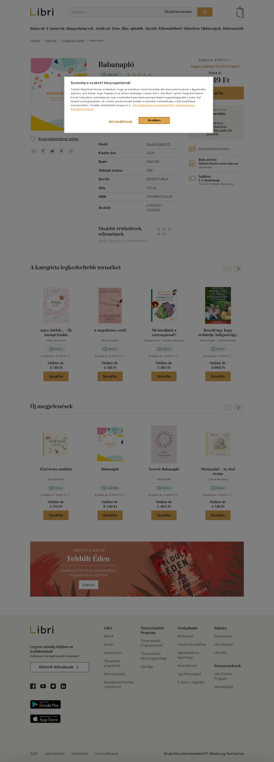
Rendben (154, 120)
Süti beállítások (120, 121)
